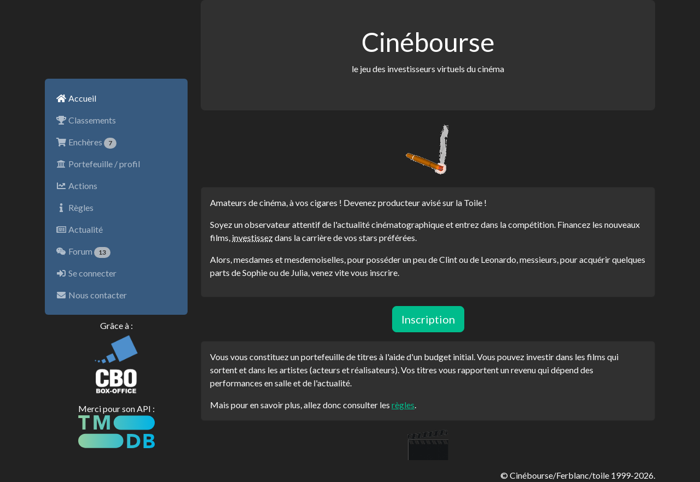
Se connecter (86, 273)
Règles (75, 207)
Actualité (79, 229)
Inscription (428, 319)
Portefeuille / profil (98, 163)
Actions (76, 185)
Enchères (86, 143)
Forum (83, 252)
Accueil (76, 98)
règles (403, 404)
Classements (86, 120)
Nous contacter (91, 295)
